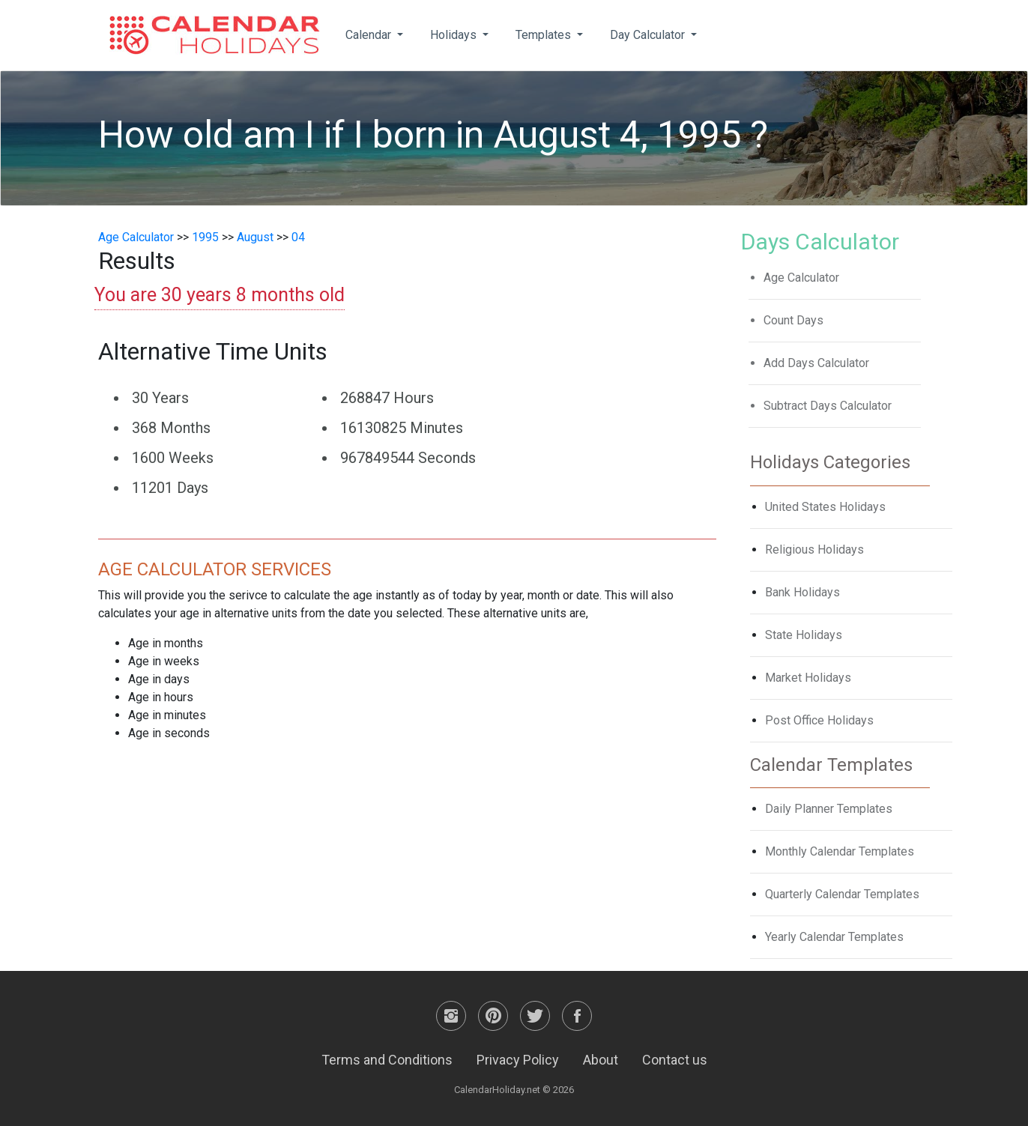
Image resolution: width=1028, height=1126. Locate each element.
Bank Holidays (802, 592)
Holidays (455, 35)
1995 (205, 237)
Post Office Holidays (819, 720)
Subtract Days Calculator (828, 406)
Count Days (793, 320)
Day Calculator (649, 35)
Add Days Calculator (816, 363)
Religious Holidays (814, 549)
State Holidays (803, 635)
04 (298, 237)
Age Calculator (136, 237)
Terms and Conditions (387, 1060)
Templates (544, 35)
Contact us (674, 1060)
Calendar (369, 35)
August (255, 237)
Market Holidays (808, 678)
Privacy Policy (518, 1060)
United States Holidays (825, 507)
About (600, 1060)
